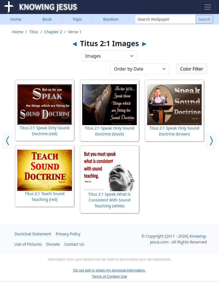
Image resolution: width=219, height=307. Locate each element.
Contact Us (74, 244)
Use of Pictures (28, 244)
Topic (77, 19)
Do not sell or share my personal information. (109, 270)
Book (47, 19)
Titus (33, 31)
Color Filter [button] (191, 69)
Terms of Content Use (109, 276)
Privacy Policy (68, 233)
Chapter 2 (53, 31)
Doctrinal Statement (33, 233)
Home (16, 19)
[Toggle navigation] (208, 7)
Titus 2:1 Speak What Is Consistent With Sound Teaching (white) (109, 199)
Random (111, 19)
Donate (53, 244)
